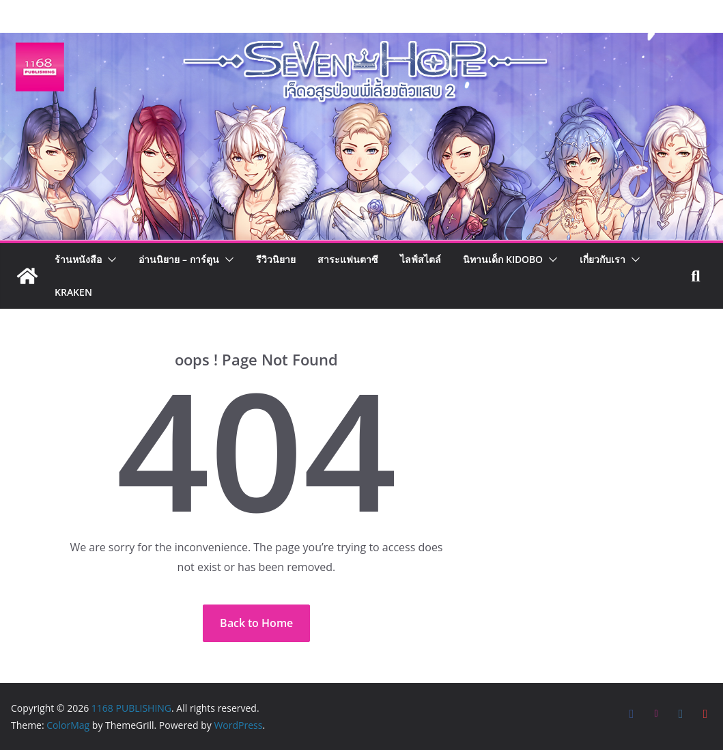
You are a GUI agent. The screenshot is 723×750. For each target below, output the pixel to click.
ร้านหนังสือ (78, 259)
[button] (109, 259)
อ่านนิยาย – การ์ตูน (179, 259)
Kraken (73, 292)
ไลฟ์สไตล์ (420, 259)
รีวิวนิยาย (276, 259)
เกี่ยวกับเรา (602, 259)
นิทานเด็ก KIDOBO (503, 259)
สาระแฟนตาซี (347, 259)
